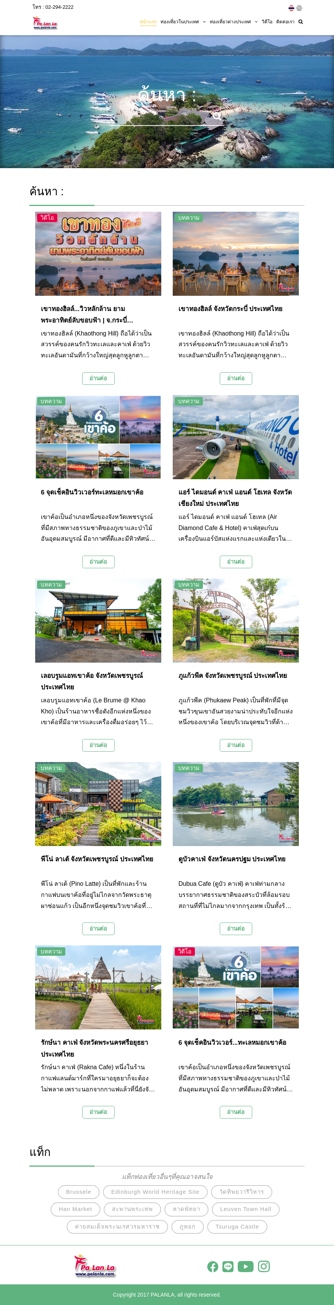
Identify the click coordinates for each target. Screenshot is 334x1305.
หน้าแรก (148, 21)
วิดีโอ (267, 21)
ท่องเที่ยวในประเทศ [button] (183, 21)
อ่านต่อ (98, 378)
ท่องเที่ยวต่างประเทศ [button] (234, 21)
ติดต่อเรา (285, 21)
